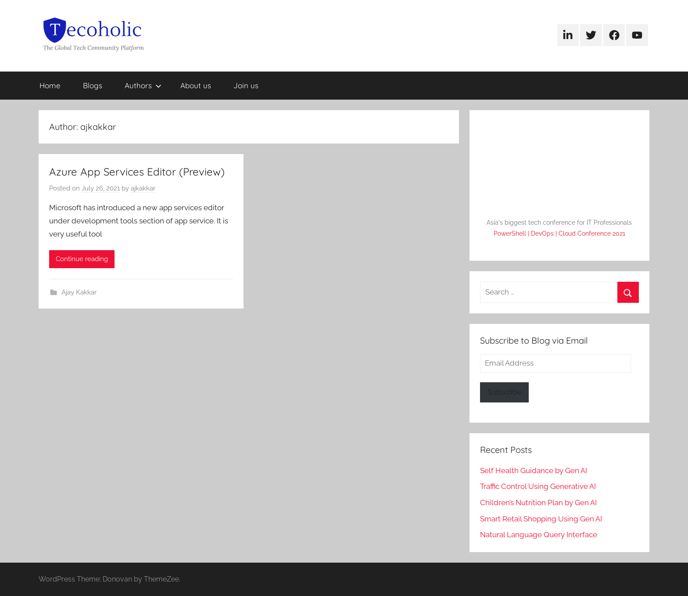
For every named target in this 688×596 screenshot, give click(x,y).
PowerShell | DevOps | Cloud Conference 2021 (559, 233)
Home (50, 85)
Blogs (92, 85)
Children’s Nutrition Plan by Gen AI (538, 502)
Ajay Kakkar (79, 292)
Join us (245, 85)
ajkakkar (143, 188)
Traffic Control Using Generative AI (538, 486)
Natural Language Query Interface (538, 534)
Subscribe (504, 392)
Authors (143, 85)
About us (195, 85)
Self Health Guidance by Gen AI (533, 470)
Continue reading (82, 259)
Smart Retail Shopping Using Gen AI (541, 518)
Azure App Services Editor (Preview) (137, 171)
